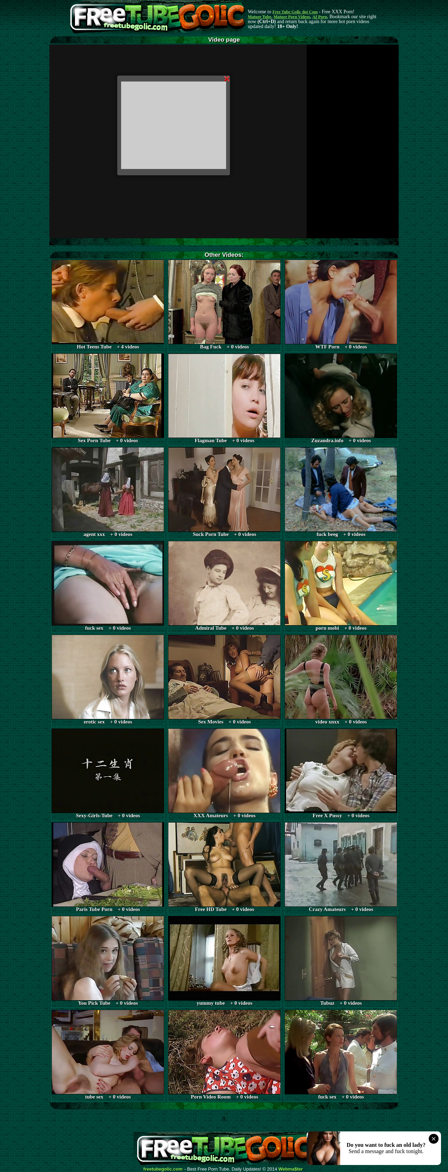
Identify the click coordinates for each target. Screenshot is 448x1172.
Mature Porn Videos (292, 16)
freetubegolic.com (163, 1169)
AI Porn (320, 16)
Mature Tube (259, 16)
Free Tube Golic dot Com (294, 11)
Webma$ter (291, 1169)
